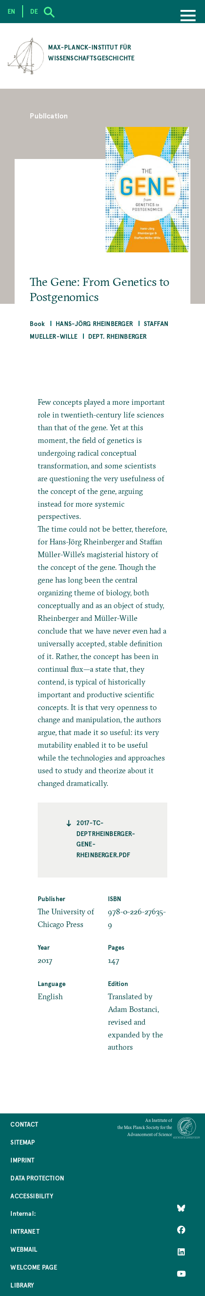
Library (22, 1284)
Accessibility (31, 1195)
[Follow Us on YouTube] (181, 1273)
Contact (24, 1124)
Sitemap (22, 1141)
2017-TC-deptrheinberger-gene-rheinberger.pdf (106, 838)
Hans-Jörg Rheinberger (94, 323)
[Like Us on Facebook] (181, 1230)
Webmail (23, 1249)
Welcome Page (33, 1267)
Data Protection (37, 1177)
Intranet (24, 1231)
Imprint (22, 1159)
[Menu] (188, 16)
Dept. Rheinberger (117, 336)
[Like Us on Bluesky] (181, 1208)
